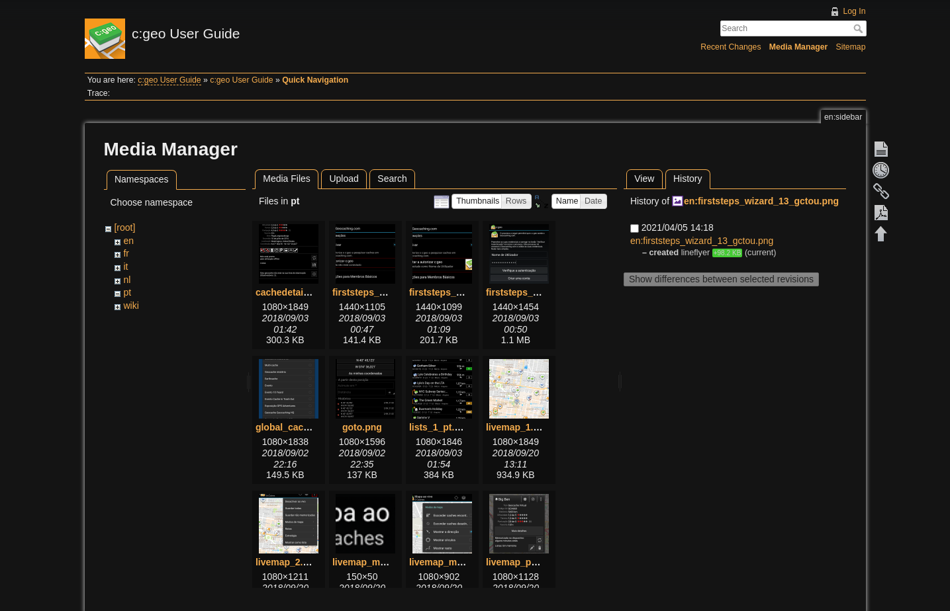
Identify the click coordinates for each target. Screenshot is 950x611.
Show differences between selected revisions (721, 279)
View (644, 178)
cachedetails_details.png (310, 292)
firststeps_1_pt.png (375, 292)
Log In (854, 11)
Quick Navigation (315, 80)
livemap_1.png (518, 427)
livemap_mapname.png (383, 562)
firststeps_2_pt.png (452, 292)
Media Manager (798, 47)
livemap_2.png (288, 562)
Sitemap (851, 47)
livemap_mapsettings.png (466, 562)
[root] (124, 227)
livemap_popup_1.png (535, 562)
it (125, 266)
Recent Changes (730, 47)
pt (127, 292)
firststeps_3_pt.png (528, 292)
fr (126, 253)
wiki (130, 305)
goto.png (362, 427)
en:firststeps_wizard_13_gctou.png (761, 201)
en (128, 240)
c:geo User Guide (169, 80)
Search (859, 28)
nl (126, 279)
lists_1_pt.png (440, 427)
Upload (343, 178)
